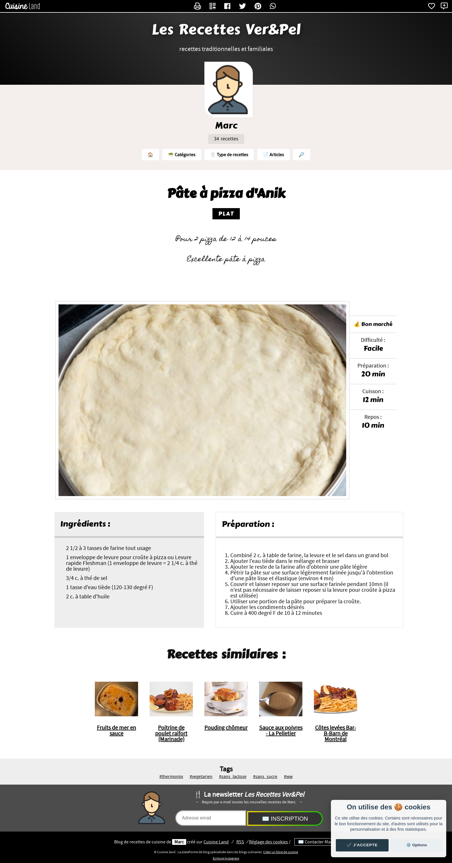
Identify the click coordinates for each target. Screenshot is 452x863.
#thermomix (171, 776)
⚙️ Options (416, 845)
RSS (240, 842)
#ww (288, 776)
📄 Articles (273, 154)
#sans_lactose (232, 776)
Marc (179, 842)
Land (216, 842)
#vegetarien (201, 776)
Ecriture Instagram (226, 858)
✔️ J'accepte (362, 845)
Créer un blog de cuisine (280, 852)
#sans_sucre (265, 776)
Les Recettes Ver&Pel (226, 29)
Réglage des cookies (268, 842)
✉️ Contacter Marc (316, 842)
